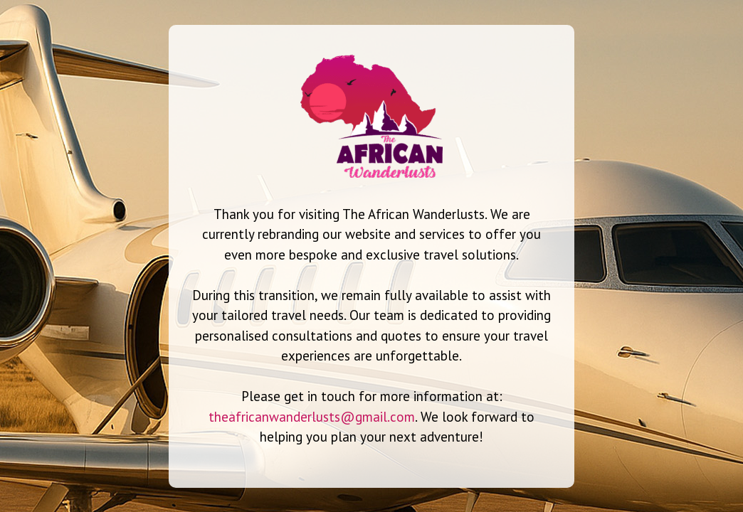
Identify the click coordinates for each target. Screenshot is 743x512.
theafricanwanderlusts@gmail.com (312, 416)
